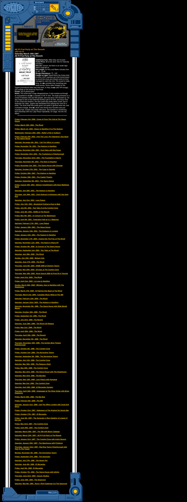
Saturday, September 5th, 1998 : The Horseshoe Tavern (36, 356)
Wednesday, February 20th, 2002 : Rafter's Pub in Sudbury (38, 133)
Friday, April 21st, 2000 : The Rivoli (28, 277)
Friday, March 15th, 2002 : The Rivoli (29, 125)
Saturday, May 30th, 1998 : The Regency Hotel (33, 364)
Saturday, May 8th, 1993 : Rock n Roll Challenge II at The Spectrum (41, 484)
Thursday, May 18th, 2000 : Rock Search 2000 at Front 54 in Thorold (41, 274)
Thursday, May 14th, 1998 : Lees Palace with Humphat (36, 380)
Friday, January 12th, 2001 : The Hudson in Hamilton (35, 235)
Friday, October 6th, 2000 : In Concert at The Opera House (37, 247)
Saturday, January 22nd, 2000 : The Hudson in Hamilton (36, 302)
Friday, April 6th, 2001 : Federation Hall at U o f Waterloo (37, 220)
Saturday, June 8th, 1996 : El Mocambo (30, 464)
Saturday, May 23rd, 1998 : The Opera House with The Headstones (41, 372)
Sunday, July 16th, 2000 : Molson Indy (29, 258)
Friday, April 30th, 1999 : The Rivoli (28, 331)
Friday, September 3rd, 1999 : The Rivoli (30, 316)
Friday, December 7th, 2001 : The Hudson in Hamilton (36, 146)
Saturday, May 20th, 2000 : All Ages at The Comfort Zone (37, 270)
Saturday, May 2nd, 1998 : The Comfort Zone (32, 383)
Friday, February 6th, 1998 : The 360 (29, 401)
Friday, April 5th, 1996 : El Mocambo (29, 468)
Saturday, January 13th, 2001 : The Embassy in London (36, 231)
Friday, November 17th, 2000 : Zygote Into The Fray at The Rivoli (40, 239)
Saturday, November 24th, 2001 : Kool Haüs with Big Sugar (38, 150)
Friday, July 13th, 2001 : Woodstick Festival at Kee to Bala (37, 204)
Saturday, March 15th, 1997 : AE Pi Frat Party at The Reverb (38, 435)
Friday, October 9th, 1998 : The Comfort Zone (32, 349)
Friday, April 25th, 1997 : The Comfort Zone (31, 428)
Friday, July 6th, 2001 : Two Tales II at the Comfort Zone (36, 208)
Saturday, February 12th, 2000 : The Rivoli (31, 299)
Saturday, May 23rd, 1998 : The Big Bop (30, 376)
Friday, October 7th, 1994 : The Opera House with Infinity (37, 472)
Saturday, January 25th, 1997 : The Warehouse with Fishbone (39, 443)
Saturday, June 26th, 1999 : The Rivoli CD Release (34, 324)
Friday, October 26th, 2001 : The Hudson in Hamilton (35, 173)
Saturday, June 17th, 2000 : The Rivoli (29, 262)
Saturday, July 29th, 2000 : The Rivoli (29, 254)
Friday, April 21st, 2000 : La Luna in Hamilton (32, 281)
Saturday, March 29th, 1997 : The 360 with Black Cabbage (37, 432)
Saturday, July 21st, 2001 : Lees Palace (30, 200)
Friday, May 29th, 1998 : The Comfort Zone (31, 368)
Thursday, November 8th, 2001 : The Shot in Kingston (36, 162)
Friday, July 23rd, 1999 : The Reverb (29, 320)
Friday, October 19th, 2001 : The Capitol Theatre (33, 177)
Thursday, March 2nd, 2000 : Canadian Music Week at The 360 (39, 295)
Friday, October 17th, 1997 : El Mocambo (31, 414)
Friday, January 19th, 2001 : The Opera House (32, 227)
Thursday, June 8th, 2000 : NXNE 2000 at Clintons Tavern (37, 266)
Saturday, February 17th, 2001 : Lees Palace (32, 223)
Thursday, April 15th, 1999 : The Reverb (30, 335)
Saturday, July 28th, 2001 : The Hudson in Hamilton (35, 191)
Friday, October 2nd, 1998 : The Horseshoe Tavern (34, 353)
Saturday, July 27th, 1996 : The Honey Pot (31, 461)
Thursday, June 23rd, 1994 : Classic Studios (32, 476)
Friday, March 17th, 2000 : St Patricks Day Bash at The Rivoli (38, 291)
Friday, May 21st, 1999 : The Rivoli (28, 328)
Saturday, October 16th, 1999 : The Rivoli (31, 312)
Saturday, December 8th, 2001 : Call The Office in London (37, 142)
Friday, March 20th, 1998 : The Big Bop (30, 397)
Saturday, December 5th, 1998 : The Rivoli (31, 339)
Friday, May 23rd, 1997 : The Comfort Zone (31, 424)
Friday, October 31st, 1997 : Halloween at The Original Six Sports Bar (42, 410)
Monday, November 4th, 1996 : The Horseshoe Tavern (36, 453)
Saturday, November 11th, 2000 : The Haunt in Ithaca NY (37, 243)
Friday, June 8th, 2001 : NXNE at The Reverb (32, 212)
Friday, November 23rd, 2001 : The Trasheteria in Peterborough (39, 154)
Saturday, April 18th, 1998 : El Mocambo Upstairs (34, 387)
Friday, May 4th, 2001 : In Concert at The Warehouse (35, 216)
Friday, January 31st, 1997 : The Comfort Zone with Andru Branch (40, 439)
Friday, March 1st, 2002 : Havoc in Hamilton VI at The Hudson (39, 129)
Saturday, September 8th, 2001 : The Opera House (34, 181)
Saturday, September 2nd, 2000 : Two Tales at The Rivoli (37, 250)
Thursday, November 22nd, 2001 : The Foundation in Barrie (38, 158)
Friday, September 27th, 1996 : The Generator (32, 457)
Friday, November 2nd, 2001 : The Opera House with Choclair (39, 166)
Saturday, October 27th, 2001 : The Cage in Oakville (35, 169)
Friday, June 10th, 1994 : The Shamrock (30, 480)
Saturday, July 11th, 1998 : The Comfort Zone (32, 360)
